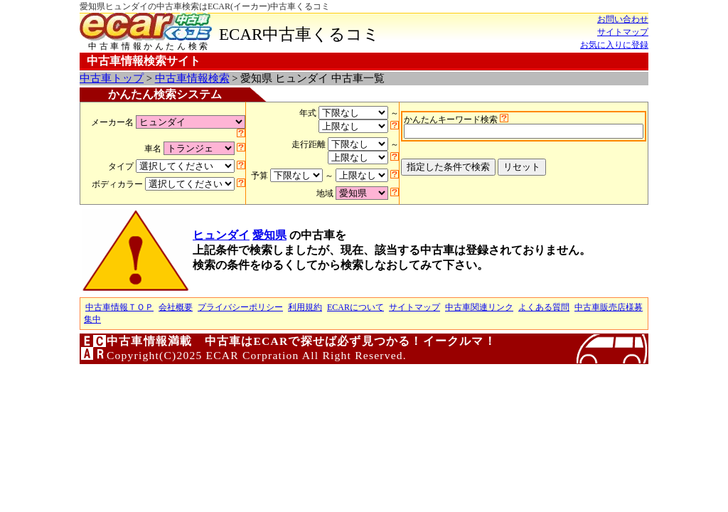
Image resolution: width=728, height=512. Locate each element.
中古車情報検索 (192, 78)
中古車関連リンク (479, 307)
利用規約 (305, 307)
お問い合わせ (622, 19)
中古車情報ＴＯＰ (119, 307)
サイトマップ (622, 32)
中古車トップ (112, 78)
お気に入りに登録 (614, 45)
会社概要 (176, 307)
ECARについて (355, 307)
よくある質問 (543, 307)
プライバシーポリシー (240, 307)
